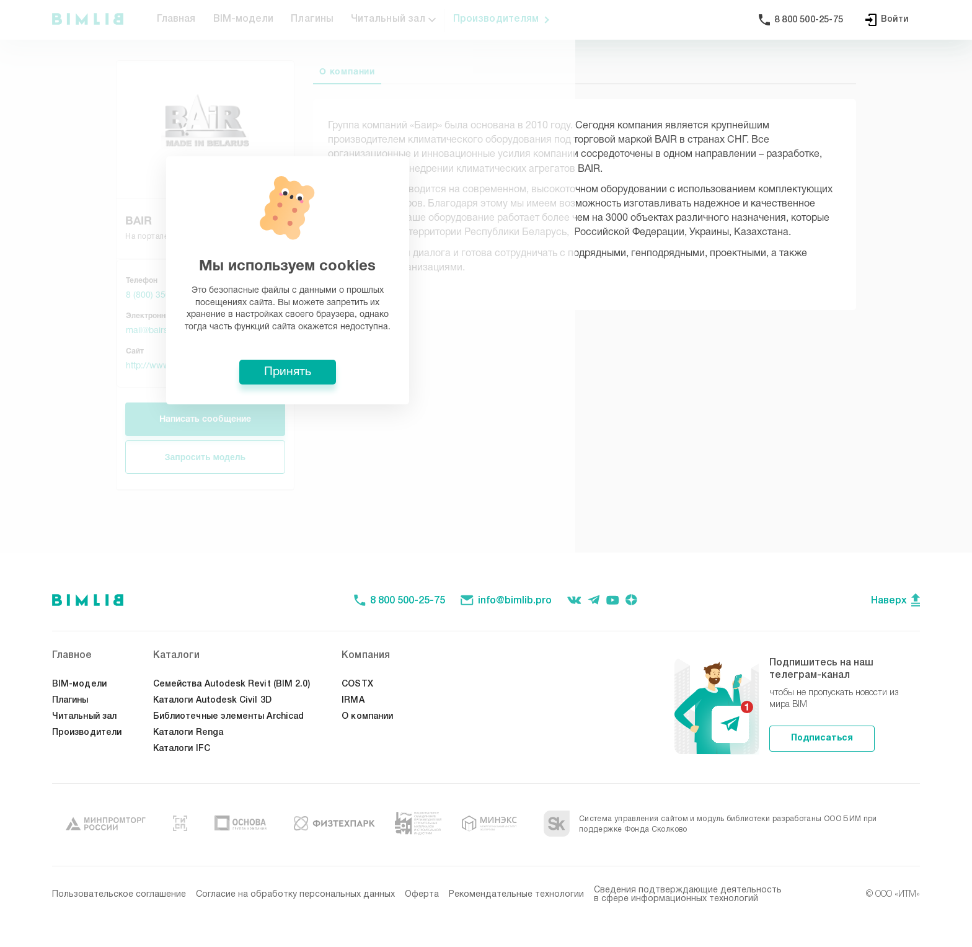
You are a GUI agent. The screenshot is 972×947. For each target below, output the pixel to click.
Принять (486, 565)
